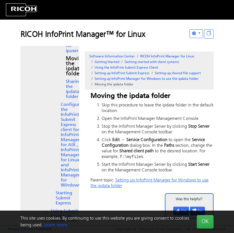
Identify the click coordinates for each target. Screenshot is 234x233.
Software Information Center (112, 56)
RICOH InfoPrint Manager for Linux (167, 56)
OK (205, 222)
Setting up (122, 73)
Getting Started (107, 62)
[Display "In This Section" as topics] (209, 34)
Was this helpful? (189, 199)
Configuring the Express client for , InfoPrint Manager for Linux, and (73, 145)
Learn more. (56, 225)
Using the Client (126, 67)
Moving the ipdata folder (76, 66)
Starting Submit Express (64, 198)
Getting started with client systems (152, 62)
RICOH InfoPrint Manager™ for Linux (82, 35)
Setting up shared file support (178, 73)
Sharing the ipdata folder (74, 89)
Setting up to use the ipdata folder (147, 79)
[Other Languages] (196, 33)
